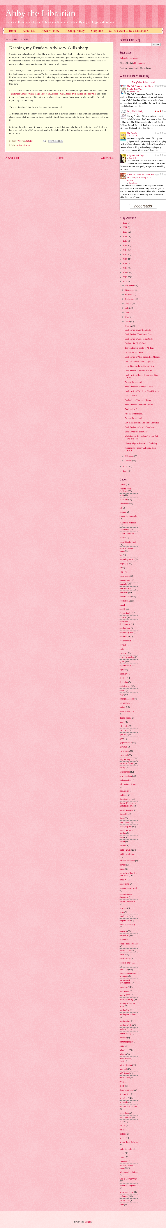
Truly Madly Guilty (135, 111)
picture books (125, 950)
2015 (125, 254)
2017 (125, 245)
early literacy (125, 686)
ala (121, 508)
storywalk (124, 1102)
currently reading (127, 657)
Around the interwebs (134, 352)
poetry (122, 954)
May (127, 317)
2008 (125, 466)
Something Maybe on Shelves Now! (140, 366)
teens (122, 1121)
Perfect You (46, 94)
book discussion (126, 588)
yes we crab (124, 1200)
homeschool (125, 772)
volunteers (124, 1161)
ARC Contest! (131, 395)
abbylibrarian (139, 63)
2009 (125, 281)
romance (123, 1038)
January (128, 461)
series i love (125, 1077)
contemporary (125, 641)
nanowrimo (124, 884)
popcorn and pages (127, 963)
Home (12, 30)
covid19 (123, 645)
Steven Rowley (133, 136)
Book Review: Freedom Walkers (138, 370)
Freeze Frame (58, 94)
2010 (125, 277)
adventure (124, 499)
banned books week (128, 542)
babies (122, 538)
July (127, 308)
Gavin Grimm (133, 183)
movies (123, 865)
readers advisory (23, 145)
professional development (125, 981)
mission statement (127, 861)
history (122, 767)
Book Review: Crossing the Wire (138, 387)
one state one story (127, 924)
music (122, 869)
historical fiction (126, 763)
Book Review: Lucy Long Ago (138, 330)
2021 (125, 227)
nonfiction (124, 916)
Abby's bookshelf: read (143, 82)
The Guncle (132, 133)
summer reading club (128, 1106)
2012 (125, 268)
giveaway (124, 734)
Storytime (97, 30)
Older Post (107, 157)
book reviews (125, 597)
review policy (125, 1033)
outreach (123, 931)
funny (122, 722)
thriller (122, 1130)
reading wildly (126, 1025)
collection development (125, 622)
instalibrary (124, 791)
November (130, 290)
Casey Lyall (132, 158)
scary (122, 1046)
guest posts (124, 751)
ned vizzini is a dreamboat (126, 896)
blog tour (123, 572)
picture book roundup (129, 944)
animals (123, 512)
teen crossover (126, 1117)
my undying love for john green (128, 874)
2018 (125, 241)
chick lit (123, 617)
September (130, 299)
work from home (127, 1192)
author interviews (127, 533)
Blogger (88, 1222)
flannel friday (125, 718)
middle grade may (127, 854)
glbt (121, 738)
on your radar (125, 920)
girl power (124, 730)
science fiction (126, 1065)
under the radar (126, 1149)
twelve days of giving (129, 1142)
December (129, 285)
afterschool (124, 504)
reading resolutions (128, 1014)
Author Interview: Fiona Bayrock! (139, 361)
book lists (124, 592)
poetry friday (125, 959)
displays (123, 678)
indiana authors (126, 780)
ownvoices (124, 935)
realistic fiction (126, 1029)
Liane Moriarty (133, 114)
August (128, 303)
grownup (123, 747)
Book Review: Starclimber (136, 432)
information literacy (128, 784)
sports (122, 1086)
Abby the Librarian (40, 13)
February (129, 456)
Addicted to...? (131, 409)
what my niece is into (129, 1172)
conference (124, 636)
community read (126, 632)
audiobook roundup (128, 523)
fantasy (123, 707)
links (122, 818)
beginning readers (127, 559)
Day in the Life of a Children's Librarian (142, 423)
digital (122, 670)
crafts (122, 649)
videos (122, 1157)
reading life (124, 1010)
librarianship (125, 799)
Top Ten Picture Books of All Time (139, 348)
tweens (122, 1138)
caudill (122, 609)
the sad (122, 1125)
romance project (126, 1042)
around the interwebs (128, 516)
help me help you (127, 759)
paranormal (124, 940)
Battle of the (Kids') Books (136, 343)
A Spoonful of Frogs (135, 155)
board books (125, 576)
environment (125, 703)
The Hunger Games (17, 94)
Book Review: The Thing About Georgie (142, 391)
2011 (125, 272)
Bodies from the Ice (74, 94)
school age (124, 1050)
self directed (125, 1073)
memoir (123, 845)
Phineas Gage (34, 94)
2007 (125, 471)
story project (125, 1094)
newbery (123, 908)
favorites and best (127, 711)
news (122, 912)
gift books (124, 726)
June (127, 312)
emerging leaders (127, 699)
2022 (125, 223)
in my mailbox (126, 776)
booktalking (125, 601)
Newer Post (12, 157)
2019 (125, 236)
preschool (124, 969)
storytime (123, 1098)
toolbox (123, 1134)
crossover (124, 653)
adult (122, 495)
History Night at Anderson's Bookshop (141, 443)
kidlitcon (123, 795)
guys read (124, 755)
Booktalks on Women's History (138, 400)
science (123, 1054)
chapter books (125, 613)
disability (123, 674)
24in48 (122, 484)
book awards (125, 580)
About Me (29, 30)
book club (124, 584)
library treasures (126, 810)
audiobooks (124, 529)
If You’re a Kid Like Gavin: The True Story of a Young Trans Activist (140, 177)
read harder (124, 991)
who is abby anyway (128, 1179)
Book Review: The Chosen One (138, 334)
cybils (122, 661)
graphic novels (126, 743)
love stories (124, 822)
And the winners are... (134, 414)
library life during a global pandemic (128, 804)
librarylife (124, 814)
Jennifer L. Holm (134, 92)
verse (122, 1153)
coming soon (125, 628)
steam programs (126, 1090)
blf (121, 568)
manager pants (126, 826)
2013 (125, 263)
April (127, 321)
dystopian (124, 682)
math (122, 837)
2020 (125, 232)
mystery (123, 880)
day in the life (125, 665)
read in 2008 (125, 995)
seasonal (123, 1069)
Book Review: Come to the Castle (139, 339)
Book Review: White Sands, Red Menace (142, 357)
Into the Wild (89, 94)
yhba (122, 1204)
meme (122, 841)
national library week (128, 888)
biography (124, 563)
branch (122, 605)
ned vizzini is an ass (128, 901)
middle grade (125, 850)
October (129, 294)
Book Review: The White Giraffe (139, 404)
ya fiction (124, 1196)
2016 (125, 250)
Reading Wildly (75, 30)
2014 (125, 259)
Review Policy (50, 30)
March (128, 326)
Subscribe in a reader (129, 58)
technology (124, 1113)
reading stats (125, 1021)
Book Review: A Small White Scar (139, 427)
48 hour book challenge (125, 490)
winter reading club (128, 1185)
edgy (122, 694)
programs (123, 987)
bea (121, 555)
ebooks (122, 690)
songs (122, 1081)
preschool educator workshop (128, 975)
